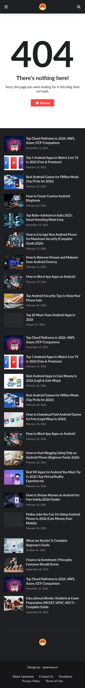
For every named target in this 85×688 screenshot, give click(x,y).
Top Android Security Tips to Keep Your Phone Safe (53, 298)
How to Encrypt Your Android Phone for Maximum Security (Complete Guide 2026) (51, 239)
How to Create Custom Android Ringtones (48, 198)
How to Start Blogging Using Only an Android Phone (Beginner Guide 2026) (52, 455)
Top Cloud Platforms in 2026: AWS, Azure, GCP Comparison (50, 141)
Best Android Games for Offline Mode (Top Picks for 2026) (52, 179)
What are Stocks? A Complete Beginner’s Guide (46, 543)
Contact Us (46, 676)
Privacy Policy (31, 681)
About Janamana (23, 676)
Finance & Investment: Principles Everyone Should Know (49, 562)
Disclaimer (66, 676)
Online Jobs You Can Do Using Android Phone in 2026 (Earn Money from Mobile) (53, 518)
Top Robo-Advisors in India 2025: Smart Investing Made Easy (49, 217)
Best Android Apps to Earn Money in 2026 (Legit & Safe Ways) (51, 378)
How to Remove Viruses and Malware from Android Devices (52, 259)
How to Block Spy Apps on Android (50, 276)
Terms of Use (54, 681)
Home (42, 103)
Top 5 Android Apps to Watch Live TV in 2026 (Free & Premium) (52, 160)
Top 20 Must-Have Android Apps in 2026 (50, 317)
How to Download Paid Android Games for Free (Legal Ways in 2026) (53, 416)
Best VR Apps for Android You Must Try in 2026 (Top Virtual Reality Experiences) (53, 476)
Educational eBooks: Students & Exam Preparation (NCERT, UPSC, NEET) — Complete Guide (52, 602)
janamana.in (50, 667)
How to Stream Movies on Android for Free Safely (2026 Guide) (52, 497)
